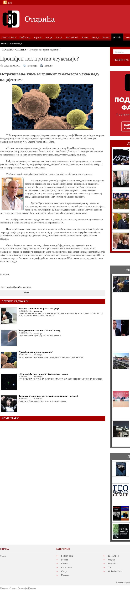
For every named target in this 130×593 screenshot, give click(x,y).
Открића (20, 50)
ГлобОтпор (113, 556)
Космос (4, 43)
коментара (32, 66)
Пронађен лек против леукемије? (36, 352)
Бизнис (64, 563)
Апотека (27, 287)
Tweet (26, 292)
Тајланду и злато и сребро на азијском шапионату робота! (48, 396)
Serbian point (67, 556)
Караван (65, 575)
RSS (10, 3)
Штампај (48, 66)
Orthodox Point (115, 571)
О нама (13, 588)
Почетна (7, 50)
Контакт (32, 588)
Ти (109, 567)
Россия (64, 560)
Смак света (66, 567)
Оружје (111, 560)
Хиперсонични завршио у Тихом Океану (39, 330)
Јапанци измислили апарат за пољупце (39, 308)
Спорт (64, 571)
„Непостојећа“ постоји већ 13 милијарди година (43, 374)
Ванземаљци (16, 43)
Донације (22, 588)
